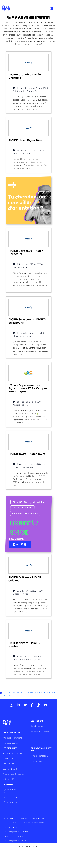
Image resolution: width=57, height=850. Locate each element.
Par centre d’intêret (40, 731)
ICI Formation (44, 818)
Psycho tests (36, 761)
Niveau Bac (8, 758)
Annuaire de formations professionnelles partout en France (26, 823)
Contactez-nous (11, 802)
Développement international (41, 692)
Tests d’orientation (39, 756)
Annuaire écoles (10, 743)
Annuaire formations (12, 738)
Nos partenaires (11, 797)
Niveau (7, 695)
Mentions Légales (10, 827)
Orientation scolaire (25, 513)
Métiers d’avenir (22, 507)
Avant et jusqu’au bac (13, 753)
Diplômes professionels (13, 774)
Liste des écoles (14, 692)
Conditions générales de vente (15, 841)
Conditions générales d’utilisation (16, 832)
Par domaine (37, 726)
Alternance (20, 502)
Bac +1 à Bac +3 (10, 764)
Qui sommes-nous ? (10, 790)
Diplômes (38, 502)
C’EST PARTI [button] (20, 544)
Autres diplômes (10, 779)
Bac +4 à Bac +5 (10, 769)
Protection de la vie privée (13, 836)
